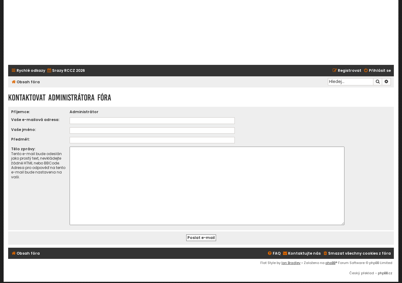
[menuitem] (66, 71)
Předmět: (20, 139)
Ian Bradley (290, 260)
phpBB (330, 260)
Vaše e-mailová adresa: (35, 119)
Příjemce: (20, 111)
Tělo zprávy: (23, 148)
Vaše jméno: (23, 129)
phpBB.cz (385, 270)
